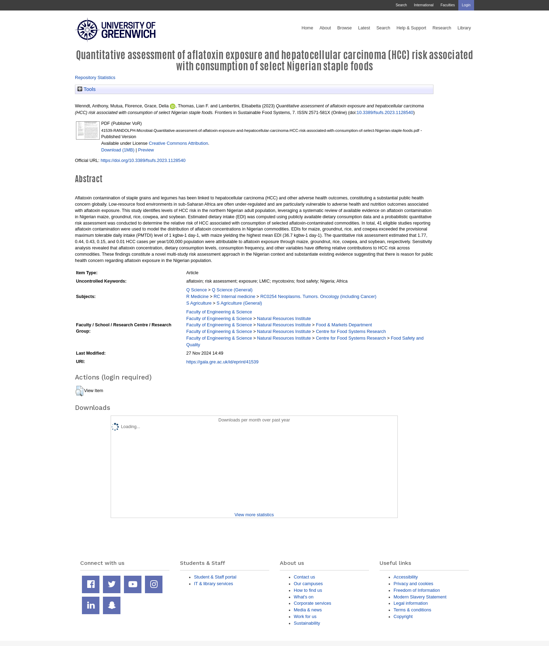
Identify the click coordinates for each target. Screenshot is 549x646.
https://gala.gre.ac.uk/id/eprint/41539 (222, 361)
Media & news (308, 609)
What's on (303, 596)
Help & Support (411, 28)
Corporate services (312, 603)
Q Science (196, 289)
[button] (79, 391)
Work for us (305, 616)
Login (466, 5)
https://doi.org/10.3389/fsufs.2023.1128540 (142, 160)
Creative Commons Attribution (178, 143)
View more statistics (254, 514)
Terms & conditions (412, 609)
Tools (86, 89)
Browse (344, 28)
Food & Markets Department (344, 324)
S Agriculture (198, 303)
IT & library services (213, 583)
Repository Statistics (95, 77)
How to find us (308, 590)
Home (307, 28)
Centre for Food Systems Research (351, 331)
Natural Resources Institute (284, 318)
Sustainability (307, 623)
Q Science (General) (232, 289)
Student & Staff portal (215, 577)
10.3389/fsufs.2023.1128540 (385, 112)
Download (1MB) (117, 149)
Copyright (403, 616)
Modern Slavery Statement (420, 596)
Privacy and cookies (413, 583)
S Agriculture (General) (239, 303)
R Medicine (197, 296)
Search (401, 5)
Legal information (411, 603)
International (423, 5)
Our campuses (308, 583)
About (325, 28)
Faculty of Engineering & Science (219, 311)
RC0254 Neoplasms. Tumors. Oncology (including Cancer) (318, 296)
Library (464, 28)
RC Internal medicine (234, 296)
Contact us (304, 577)
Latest (364, 28)
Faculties (447, 5)
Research (441, 28)
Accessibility (406, 577)
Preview (146, 149)
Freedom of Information (417, 590)
